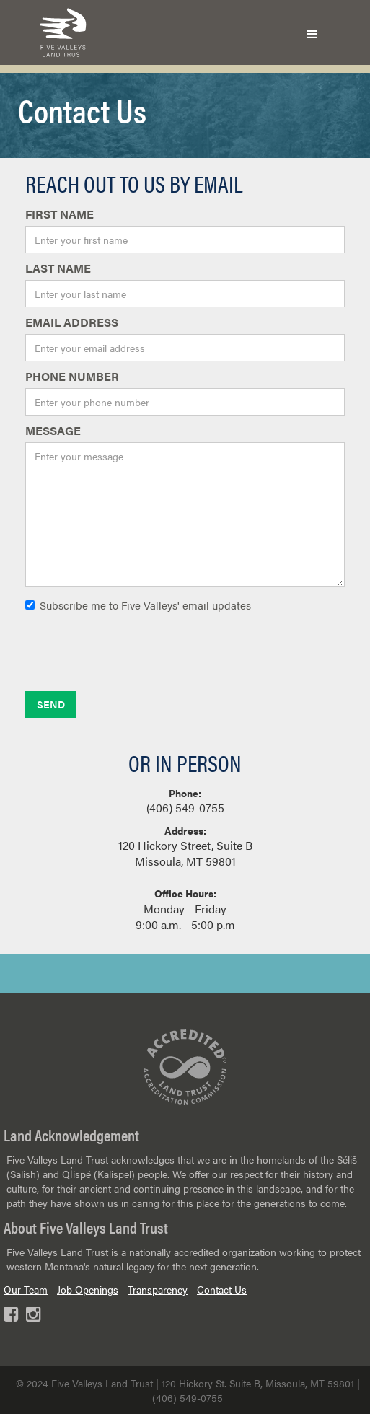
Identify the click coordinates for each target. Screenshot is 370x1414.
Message (53, 431)
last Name (58, 268)
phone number (72, 377)
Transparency (158, 1289)
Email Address (71, 322)
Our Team (26, 1289)
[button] (312, 32)
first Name (59, 214)
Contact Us (222, 1289)
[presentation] (135, 657)
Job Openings (87, 1289)
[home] (59, 32)
